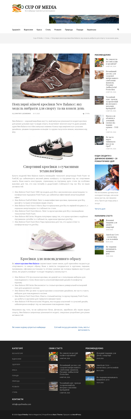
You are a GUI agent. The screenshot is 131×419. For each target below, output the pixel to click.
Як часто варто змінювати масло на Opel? (110, 141)
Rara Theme (57, 414)
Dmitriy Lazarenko (23, 113)
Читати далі (100, 209)
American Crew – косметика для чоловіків (112, 236)
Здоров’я (16, 30)
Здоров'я (16, 364)
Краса (39, 30)
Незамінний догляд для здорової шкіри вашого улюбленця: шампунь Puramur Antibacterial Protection (112, 80)
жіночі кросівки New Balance (27, 264)
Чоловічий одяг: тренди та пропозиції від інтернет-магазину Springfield (112, 103)
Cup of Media (40, 7)
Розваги (57, 30)
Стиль (48, 30)
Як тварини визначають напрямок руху (111, 250)
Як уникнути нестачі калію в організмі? (112, 61)
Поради (79, 30)
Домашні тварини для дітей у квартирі (111, 223)
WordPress (76, 414)
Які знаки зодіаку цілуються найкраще (28, 327)
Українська (91, 30)
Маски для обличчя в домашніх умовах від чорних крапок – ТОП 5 (112, 123)
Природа (69, 30)
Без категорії (17, 353)
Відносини (28, 30)
